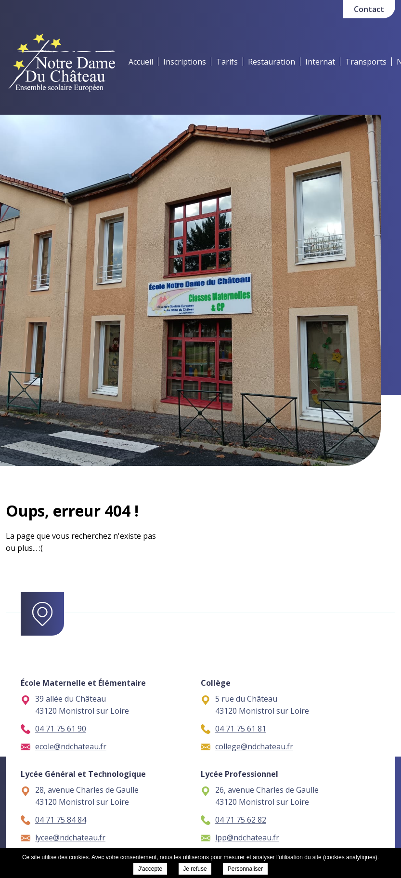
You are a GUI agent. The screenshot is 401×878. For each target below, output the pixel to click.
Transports (366, 61)
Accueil (141, 61)
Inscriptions (184, 61)
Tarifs (227, 61)
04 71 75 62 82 (233, 819)
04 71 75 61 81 (233, 728)
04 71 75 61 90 (53, 728)
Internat (320, 61)
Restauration (271, 61)
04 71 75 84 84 (53, 819)
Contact (369, 9)
